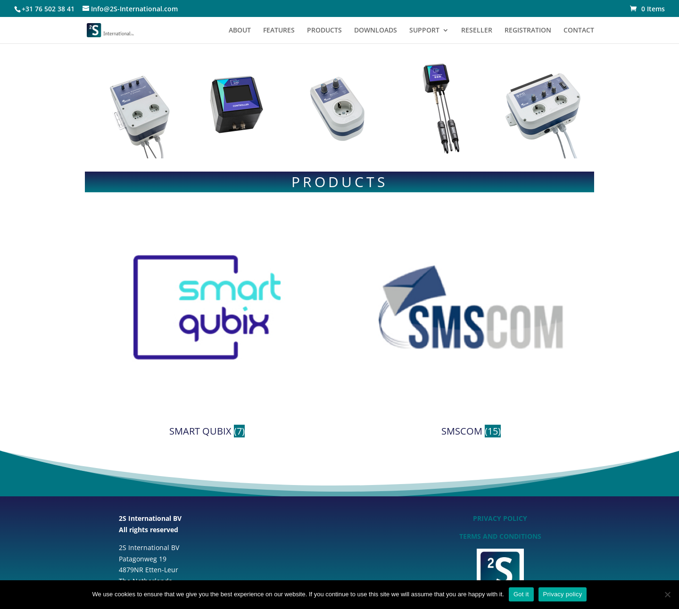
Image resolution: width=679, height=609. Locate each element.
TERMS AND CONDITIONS (500, 536)
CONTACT (578, 30)
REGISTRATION (528, 30)
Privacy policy (562, 594)
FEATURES (279, 30)
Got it (521, 594)
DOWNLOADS (375, 30)
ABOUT (240, 30)
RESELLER (476, 30)
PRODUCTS (324, 30)
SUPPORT (424, 30)
